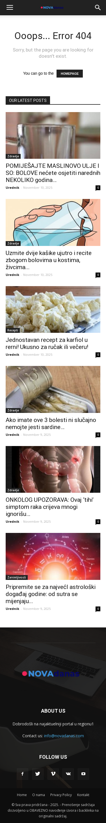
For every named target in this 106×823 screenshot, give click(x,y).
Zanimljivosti (16, 577)
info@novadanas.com (64, 735)
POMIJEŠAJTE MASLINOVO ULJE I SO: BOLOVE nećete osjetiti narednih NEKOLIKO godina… (53, 172)
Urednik (12, 187)
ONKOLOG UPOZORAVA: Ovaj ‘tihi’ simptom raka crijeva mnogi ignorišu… (50, 506)
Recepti (12, 330)
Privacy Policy (61, 794)
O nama (38, 794)
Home (22, 794)
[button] (98, 7)
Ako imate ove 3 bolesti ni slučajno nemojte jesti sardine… (51, 423)
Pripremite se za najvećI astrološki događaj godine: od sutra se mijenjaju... (51, 594)
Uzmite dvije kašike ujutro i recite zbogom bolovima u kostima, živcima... (49, 260)
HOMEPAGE (70, 73)
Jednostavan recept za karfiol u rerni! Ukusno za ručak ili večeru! (47, 343)
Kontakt (83, 794)
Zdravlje (13, 156)
